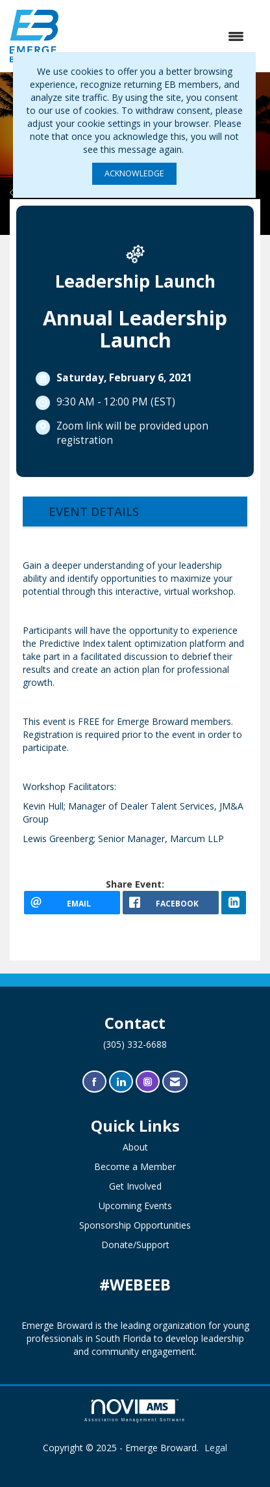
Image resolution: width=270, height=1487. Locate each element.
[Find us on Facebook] (94, 1082)
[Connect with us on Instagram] (148, 1082)
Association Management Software (135, 1410)
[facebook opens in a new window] (171, 902)
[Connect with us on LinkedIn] (121, 1082)
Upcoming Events (135, 1205)
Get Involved (135, 1186)
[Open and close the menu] (158, 36)
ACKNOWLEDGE (134, 173)
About (135, 1147)
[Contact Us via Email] (175, 1082)
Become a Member (135, 1166)
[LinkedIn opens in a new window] (233, 902)
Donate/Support (135, 1244)
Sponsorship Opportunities (135, 1225)
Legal (215, 1447)
